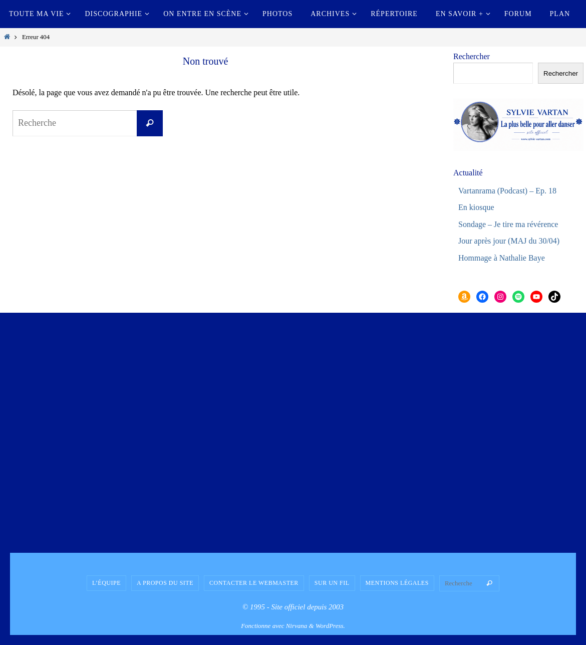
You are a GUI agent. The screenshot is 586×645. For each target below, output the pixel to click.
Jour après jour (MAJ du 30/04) (508, 241)
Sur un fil (332, 582)
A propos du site (165, 582)
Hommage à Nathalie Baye (501, 258)
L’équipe (106, 582)
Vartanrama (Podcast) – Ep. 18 (507, 190)
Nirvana (297, 625)
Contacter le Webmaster (254, 582)
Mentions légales (397, 582)
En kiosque (476, 207)
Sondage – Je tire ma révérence (508, 224)
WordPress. (330, 625)
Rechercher (471, 56)
